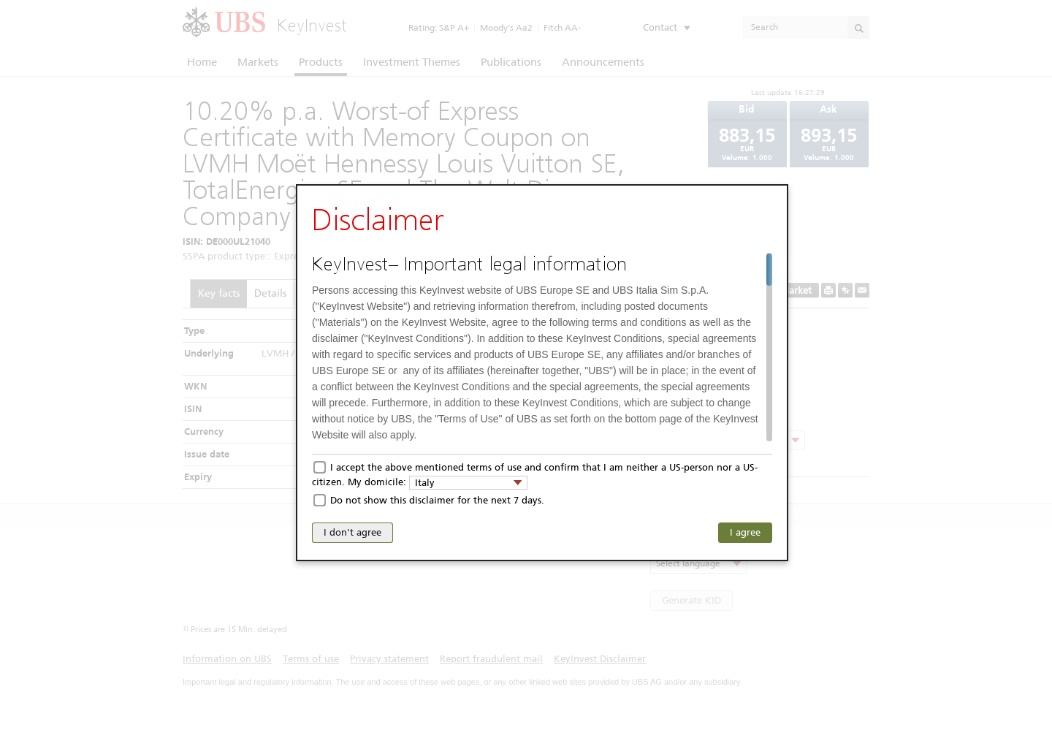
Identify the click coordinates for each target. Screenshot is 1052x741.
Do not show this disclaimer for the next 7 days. (437, 500)
